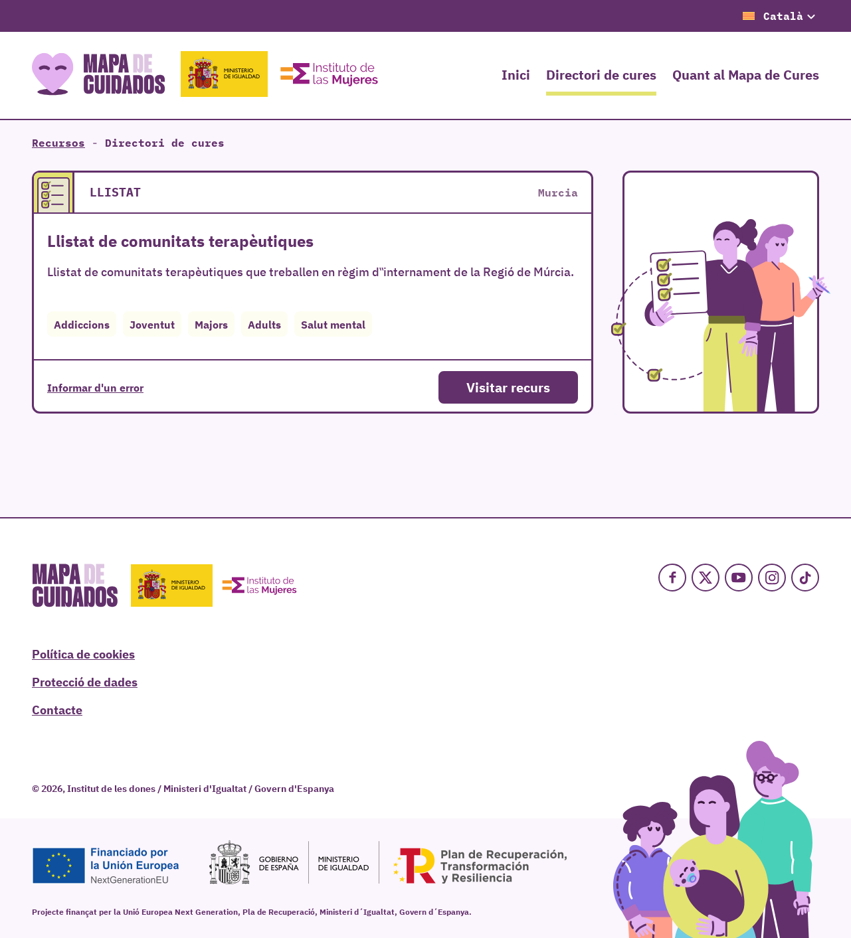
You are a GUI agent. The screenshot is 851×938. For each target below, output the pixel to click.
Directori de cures (601, 74)
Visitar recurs (508, 386)
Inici (516, 74)
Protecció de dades (85, 681)
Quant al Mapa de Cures (745, 74)
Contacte (57, 709)
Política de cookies (83, 653)
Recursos (58, 142)
